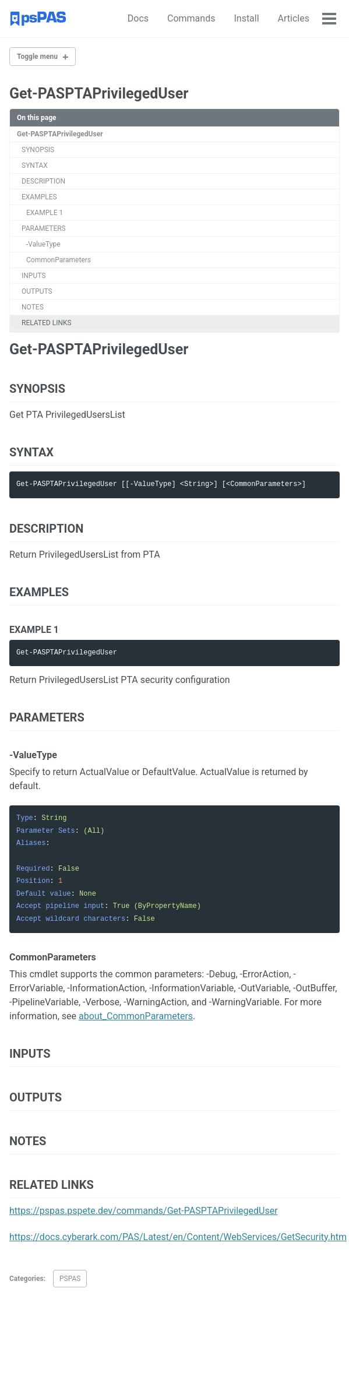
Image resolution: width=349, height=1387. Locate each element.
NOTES (33, 307)
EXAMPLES (39, 197)
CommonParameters (58, 260)
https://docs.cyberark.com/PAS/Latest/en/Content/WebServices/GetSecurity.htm (178, 1236)
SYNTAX (35, 165)
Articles (271, 18)
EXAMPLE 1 (44, 213)
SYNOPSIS (38, 150)
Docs (115, 18)
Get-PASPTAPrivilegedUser (60, 134)
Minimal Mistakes (149, 1363)
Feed (128, 1347)
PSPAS (69, 1279)
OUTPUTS (37, 291)
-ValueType (43, 244)
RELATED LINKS (47, 323)
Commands (168, 18)
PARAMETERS (44, 228)
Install (224, 18)
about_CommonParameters (136, 1016)
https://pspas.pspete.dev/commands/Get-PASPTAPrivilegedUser (143, 1210)
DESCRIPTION (43, 181)
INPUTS (33, 276)
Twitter (58, 1347)
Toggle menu (37, 56)
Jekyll (109, 1363)
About (317, 18)
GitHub (96, 1347)
